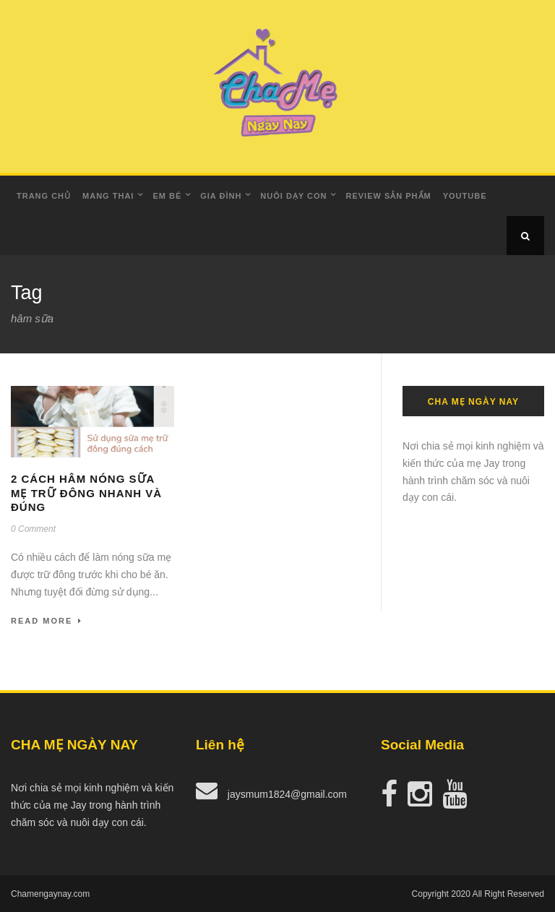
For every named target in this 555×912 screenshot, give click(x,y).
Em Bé (166, 196)
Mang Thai (108, 196)
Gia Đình (220, 196)
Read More (46, 620)
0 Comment (33, 529)
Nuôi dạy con (293, 196)
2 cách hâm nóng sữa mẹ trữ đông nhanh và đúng (86, 493)
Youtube (465, 196)
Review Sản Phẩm (388, 196)
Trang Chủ (44, 196)
